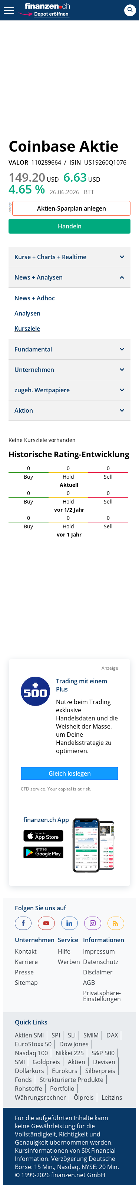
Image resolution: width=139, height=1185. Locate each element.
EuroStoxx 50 (33, 1044)
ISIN (75, 162)
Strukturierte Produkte (71, 1080)
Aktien (76, 1062)
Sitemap (26, 983)
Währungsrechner (40, 1097)
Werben (69, 962)
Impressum (99, 951)
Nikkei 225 (70, 1053)
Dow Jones (74, 1044)
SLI (72, 1035)
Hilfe (64, 951)
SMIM (91, 1035)
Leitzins (112, 1097)
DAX (112, 1035)
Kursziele (27, 328)
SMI (20, 1062)
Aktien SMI (29, 1035)
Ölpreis (84, 1097)
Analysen (27, 313)
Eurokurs (64, 1071)
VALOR (18, 162)
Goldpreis (46, 1062)
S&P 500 (103, 1053)
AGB (89, 983)
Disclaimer (98, 972)
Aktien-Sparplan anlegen (71, 208)
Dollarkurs (29, 1071)
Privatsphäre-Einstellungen (102, 996)
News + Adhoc (34, 298)
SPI (56, 1035)
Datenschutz (100, 962)
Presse (24, 972)
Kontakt (26, 951)
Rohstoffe (28, 1089)
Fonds (23, 1080)
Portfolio (62, 1089)
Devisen (104, 1062)
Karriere (26, 962)
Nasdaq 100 (31, 1053)
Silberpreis (100, 1071)
